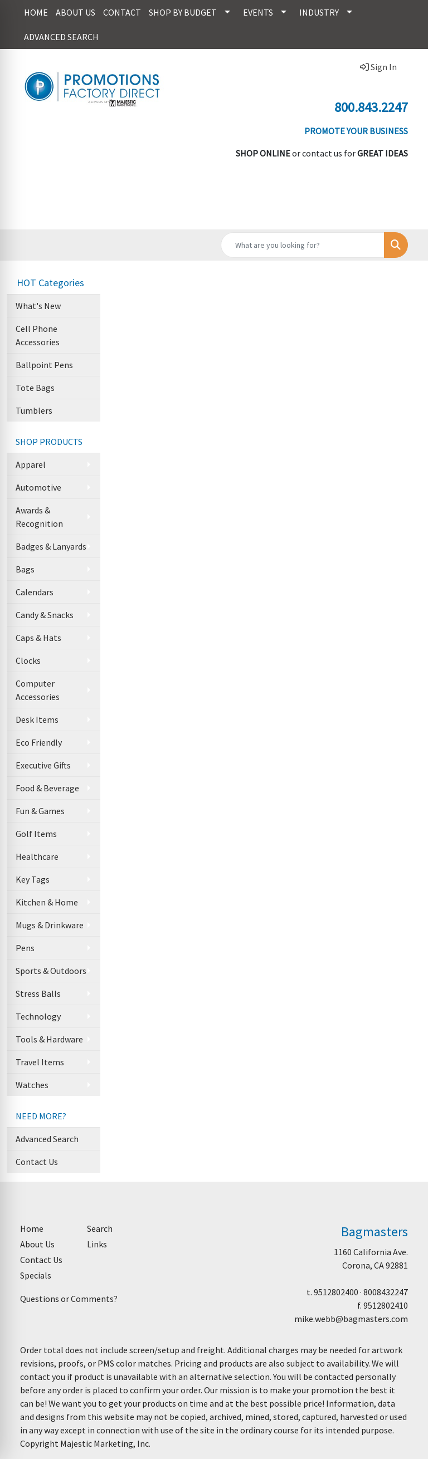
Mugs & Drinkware (50, 925)
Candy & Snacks (45, 614)
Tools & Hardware (49, 1039)
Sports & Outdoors (51, 970)
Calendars (35, 592)
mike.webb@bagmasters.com (351, 1318)
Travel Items (40, 1062)
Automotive (38, 487)
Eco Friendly (39, 742)
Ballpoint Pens (44, 364)
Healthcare (37, 856)
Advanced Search (47, 1138)
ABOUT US (75, 12)
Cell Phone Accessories (38, 335)
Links (97, 1244)
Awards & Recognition (39, 517)
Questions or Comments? (69, 1298)
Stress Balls (38, 993)
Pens (25, 947)
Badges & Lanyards (51, 546)
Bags (25, 569)
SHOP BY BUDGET (183, 12)
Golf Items (36, 833)
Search (100, 1228)
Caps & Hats (38, 637)
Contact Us (37, 1161)
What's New (38, 305)
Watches (32, 1084)
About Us (37, 1244)
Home (31, 1228)
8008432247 (385, 1292)
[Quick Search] (303, 245)
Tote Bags (35, 387)
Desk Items (37, 719)
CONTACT (122, 12)
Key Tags (33, 879)
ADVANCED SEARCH (61, 36)
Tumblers (34, 410)
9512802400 (336, 1292)
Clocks (28, 660)
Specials (35, 1275)
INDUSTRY (319, 12)
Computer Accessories (38, 690)
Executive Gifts (43, 765)
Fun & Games (40, 810)
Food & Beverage (47, 788)
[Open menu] (406, 213)
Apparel (31, 464)
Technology (38, 1016)
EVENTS (258, 12)
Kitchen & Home (47, 902)
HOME (36, 12)
